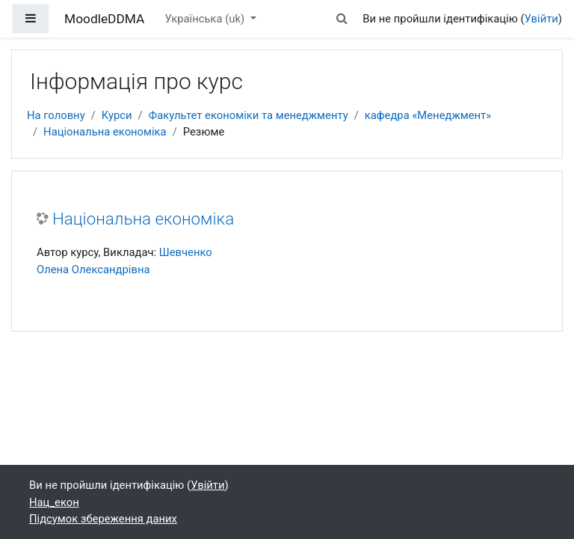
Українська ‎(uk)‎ (206, 18)
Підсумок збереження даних (103, 519)
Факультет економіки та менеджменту (248, 115)
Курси (117, 115)
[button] (341, 18)
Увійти (541, 18)
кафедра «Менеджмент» (428, 115)
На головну (56, 115)
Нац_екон (54, 502)
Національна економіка (105, 131)
